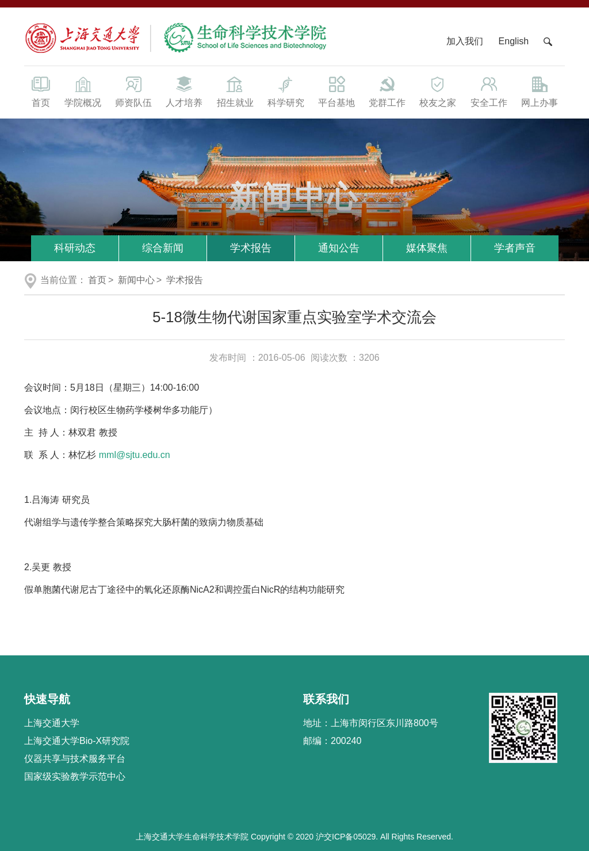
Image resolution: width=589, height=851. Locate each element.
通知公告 (338, 248)
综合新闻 (162, 248)
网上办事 (539, 91)
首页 (41, 91)
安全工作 (489, 91)
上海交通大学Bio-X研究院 (76, 741)
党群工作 (387, 91)
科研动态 (74, 248)
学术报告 (250, 248)
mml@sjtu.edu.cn (134, 455)
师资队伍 (133, 91)
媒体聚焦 (427, 248)
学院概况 (83, 91)
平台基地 (336, 91)
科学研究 (286, 91)
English (514, 41)
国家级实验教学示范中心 (74, 776)
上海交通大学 (51, 723)
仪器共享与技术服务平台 (74, 759)
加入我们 (465, 41)
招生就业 (234, 91)
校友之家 (437, 91)
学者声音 (515, 248)
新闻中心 (136, 280)
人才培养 (184, 91)
